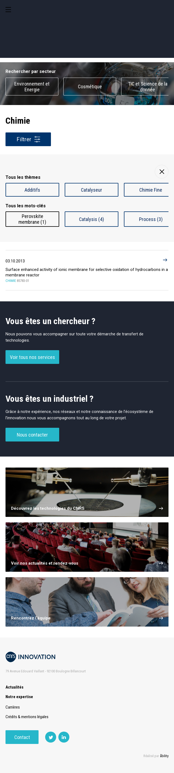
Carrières (13, 707)
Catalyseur (91, 190)
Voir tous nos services (32, 357)
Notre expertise (19, 696)
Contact (22, 737)
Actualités (14, 687)
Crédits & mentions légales (27, 716)
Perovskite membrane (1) (32, 219)
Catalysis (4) (91, 219)
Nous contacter (32, 435)
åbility (164, 756)
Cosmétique (90, 86)
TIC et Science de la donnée (147, 86)
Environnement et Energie (32, 86)
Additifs (32, 190)
